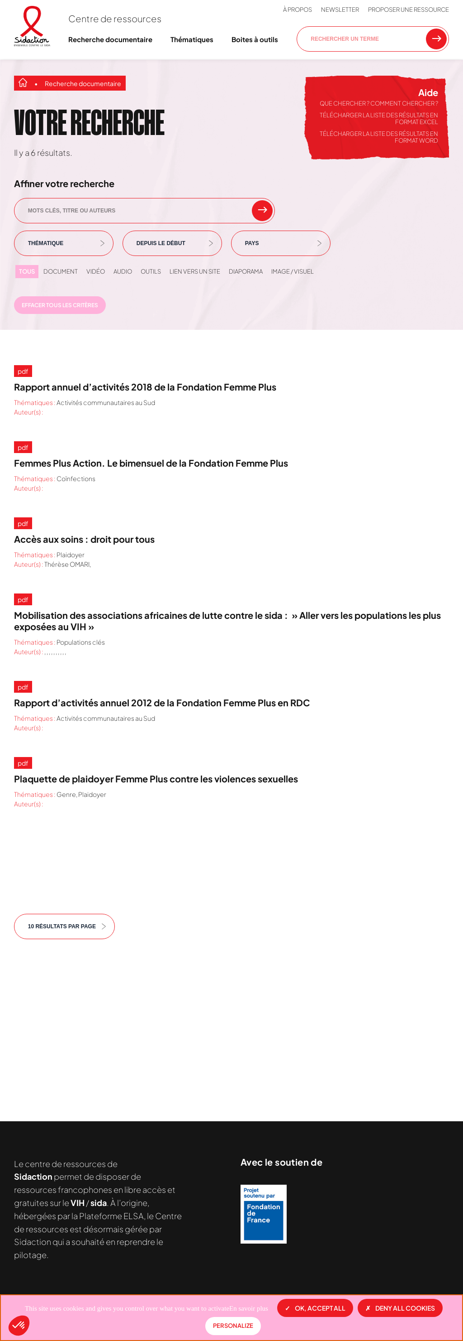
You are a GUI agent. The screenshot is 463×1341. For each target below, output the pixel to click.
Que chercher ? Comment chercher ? (379, 103)
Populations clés (81, 642)
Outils (151, 271)
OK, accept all (315, 1308)
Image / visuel (292, 271)
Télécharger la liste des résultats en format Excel (379, 118)
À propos (297, 9)
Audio (122, 271)
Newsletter (340, 9)
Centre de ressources (114, 18)
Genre (66, 794)
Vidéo (95, 271)
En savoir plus (248, 1308)
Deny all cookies (400, 1308)
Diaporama (246, 271)
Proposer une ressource (408, 9)
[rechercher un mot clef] (262, 210)
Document (60, 271)
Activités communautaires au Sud (106, 402)
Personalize (233, 1325)
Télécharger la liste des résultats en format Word (379, 137)
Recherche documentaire (110, 39)
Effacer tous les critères (60, 305)
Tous (27, 271)
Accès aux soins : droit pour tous (84, 539)
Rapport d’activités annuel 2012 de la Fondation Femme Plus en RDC (162, 702)
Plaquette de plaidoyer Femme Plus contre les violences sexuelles (156, 778)
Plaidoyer (71, 554)
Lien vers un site (195, 271)
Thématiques (191, 39)
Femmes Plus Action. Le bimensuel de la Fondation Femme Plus (151, 462)
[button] (19, 1325)
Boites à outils (255, 39)
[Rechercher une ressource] (436, 39)
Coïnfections (76, 478)
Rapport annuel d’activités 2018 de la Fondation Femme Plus (145, 386)
